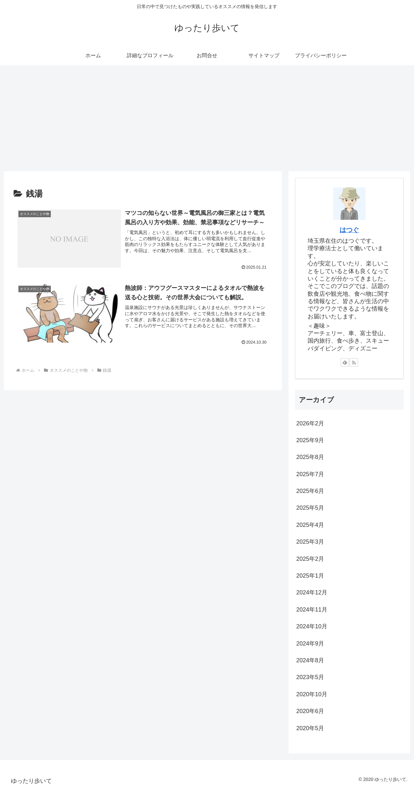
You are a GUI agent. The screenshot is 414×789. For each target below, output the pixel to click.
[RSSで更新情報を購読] (354, 362)
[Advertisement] (207, 118)
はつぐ (349, 229)
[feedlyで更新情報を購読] (345, 362)
